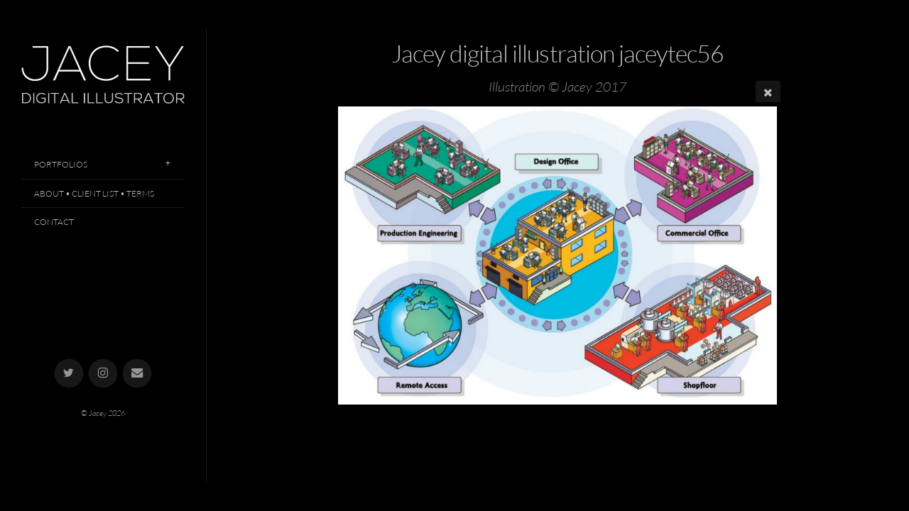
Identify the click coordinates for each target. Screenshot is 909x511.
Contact (54, 221)
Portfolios (60, 164)
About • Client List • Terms (94, 193)
